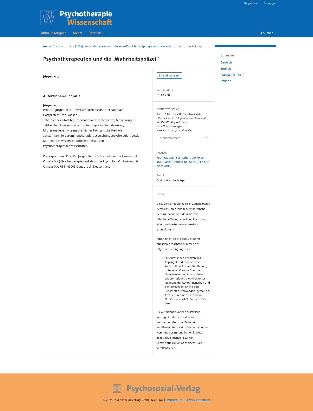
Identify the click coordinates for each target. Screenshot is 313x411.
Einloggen (270, 3)
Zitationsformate (169, 138)
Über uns (95, 33)
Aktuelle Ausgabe (53, 33)
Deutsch (226, 62)
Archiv (77, 33)
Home (47, 46)
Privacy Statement (197, 400)
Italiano (226, 81)
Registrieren (251, 3)
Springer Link (170, 75)
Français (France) (232, 75)
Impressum (174, 400)
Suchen (266, 33)
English (226, 68)
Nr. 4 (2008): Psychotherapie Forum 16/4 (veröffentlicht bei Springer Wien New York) (120, 46)
